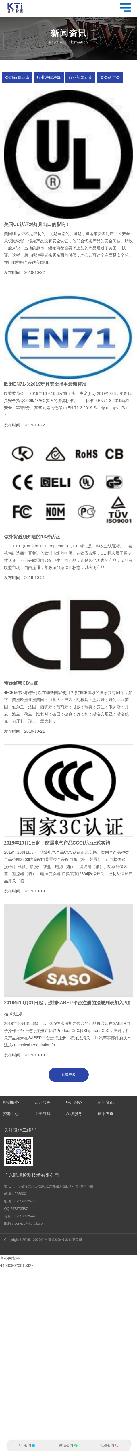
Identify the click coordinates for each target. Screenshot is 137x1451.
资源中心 (11, 1114)
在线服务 (74, 1114)
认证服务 (42, 1102)
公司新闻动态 (17, 77)
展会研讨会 (110, 77)
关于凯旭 (42, 1114)
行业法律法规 (49, 77)
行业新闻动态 (80, 77)
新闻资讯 (106, 1102)
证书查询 (106, 1114)
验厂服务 (74, 1102)
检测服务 (11, 1102)
